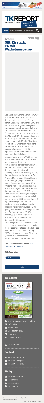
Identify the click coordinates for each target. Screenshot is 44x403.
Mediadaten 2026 (15, 331)
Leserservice (13, 383)
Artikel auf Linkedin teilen (33, 38)
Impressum (13, 386)
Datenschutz (15, 398)
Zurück (22, 267)
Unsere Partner (14, 337)
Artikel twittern (31, 38)
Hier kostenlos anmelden (19, 245)
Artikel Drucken (38, 38)
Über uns (12, 334)
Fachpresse (13, 379)
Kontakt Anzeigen (16, 360)
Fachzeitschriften (15, 376)
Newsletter (28, 31)
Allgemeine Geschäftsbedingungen (15, 398)
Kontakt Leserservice (17, 364)
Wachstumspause (13, 258)
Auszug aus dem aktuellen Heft (21, 321)
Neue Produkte (16, 31)
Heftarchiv (12, 324)
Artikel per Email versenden (36, 38)
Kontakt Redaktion (16, 357)
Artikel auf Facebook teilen (29, 38)
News (6, 31)
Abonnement (13, 327)
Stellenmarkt (13, 344)
